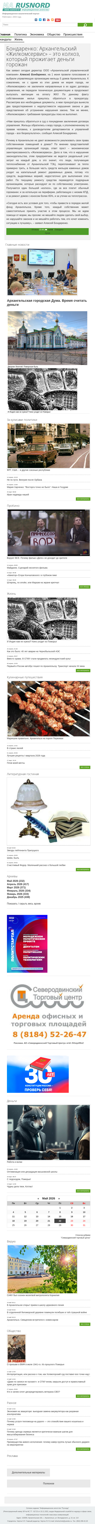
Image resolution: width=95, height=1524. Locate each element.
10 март (9, 580)
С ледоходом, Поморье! (19, 1179)
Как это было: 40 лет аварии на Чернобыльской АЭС (33, 651)
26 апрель (10, 649)
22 (60, 1221)
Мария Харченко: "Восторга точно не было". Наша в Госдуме (37, 487)
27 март (9, 760)
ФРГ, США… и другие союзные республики (28, 470)
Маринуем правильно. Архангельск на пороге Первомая (35, 738)
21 (49, 1221)
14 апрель (10, 477)
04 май (9, 1429)
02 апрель (10, 862)
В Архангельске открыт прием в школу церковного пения (35, 1305)
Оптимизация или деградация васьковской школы (32, 1172)
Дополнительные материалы (28, 1472)
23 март (9, 573)
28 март (9, 1176)
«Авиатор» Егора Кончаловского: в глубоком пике (32, 575)
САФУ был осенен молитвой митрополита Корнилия (33, 1295)
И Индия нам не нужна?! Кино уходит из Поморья (32, 641)
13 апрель (10, 656)
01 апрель (10, 753)
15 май (9, 1317)
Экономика (37, 34)
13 (37, 1216)
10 (84, 1212)
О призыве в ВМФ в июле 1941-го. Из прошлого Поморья (35, 1364)
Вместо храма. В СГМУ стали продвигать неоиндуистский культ (39, 658)
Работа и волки (14, 1162)
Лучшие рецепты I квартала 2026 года (26, 755)
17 (84, 1216)
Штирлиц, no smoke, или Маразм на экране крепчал (33, 582)
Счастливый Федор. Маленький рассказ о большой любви (36, 865)
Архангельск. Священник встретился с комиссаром (32, 1320)
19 (25, 1221)
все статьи (85, 767)
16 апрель (10, 745)
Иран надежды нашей (18, 494)
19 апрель (10, 565)
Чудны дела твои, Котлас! (20, 1186)
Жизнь (18, 39)
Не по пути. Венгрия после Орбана (24, 480)
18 (13, 1221)
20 (37, 1221)
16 (72, 1216)
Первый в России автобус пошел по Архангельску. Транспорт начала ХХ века (46, 666)
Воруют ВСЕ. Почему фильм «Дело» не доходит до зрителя (37, 558)
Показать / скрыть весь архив (24, 903)
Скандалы (59, 230)
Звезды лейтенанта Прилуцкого (23, 850)
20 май (9, 1409)
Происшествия (72, 34)
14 (49, 1216)
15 (60, 1216)
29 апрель (10, 1439)
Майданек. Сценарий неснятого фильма (27, 568)
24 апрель (10, 855)
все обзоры (84, 587)
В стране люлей (15, 748)
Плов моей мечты (16, 763)
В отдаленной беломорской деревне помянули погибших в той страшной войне (47, 1312)
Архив (50, 230)
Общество (53, 34)
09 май (9, 848)
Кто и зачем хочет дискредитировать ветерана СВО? (33, 1392)
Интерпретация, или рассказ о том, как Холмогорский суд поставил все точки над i (48, 1374)
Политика (20, 34)
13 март (9, 1184)
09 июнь (35, 230)
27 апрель (10, 1389)
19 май (9, 1302)
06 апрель (10, 484)
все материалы (83, 499)
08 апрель (10, 663)
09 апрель (10, 1169)
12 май (9, 1372)
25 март (9, 492)
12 (25, 1216)
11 (13, 1216)
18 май (9, 1310)
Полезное (48, 1483)
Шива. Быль (13, 858)
